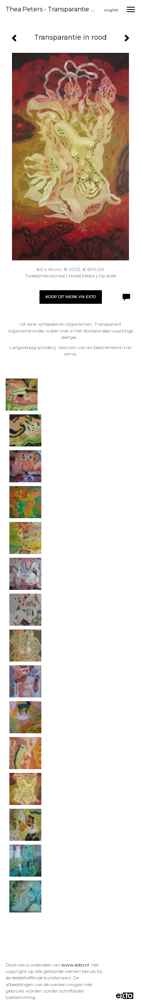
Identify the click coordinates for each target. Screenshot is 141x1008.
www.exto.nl (75, 965)
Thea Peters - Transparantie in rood (54, 9)
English (111, 10)
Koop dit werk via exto (70, 296)
